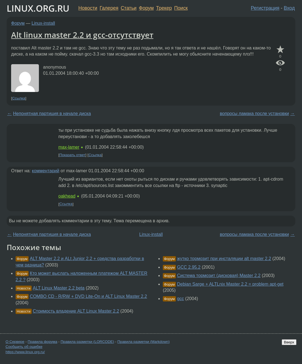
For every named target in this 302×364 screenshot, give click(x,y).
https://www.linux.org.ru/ (25, 352)
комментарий (45, 170)
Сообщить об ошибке (24, 347)
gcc (180, 298)
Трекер (164, 8)
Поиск (181, 8)
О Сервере (15, 342)
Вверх (289, 342)
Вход (289, 8)
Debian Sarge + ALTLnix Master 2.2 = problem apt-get (230, 284)
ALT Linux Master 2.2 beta (58, 288)
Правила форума (43, 342)
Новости (87, 8)
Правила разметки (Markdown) (143, 342)
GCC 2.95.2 (188, 267)
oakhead (66, 196)
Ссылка (18, 98)
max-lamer (68, 147)
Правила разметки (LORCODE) (87, 342)
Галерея (109, 8)
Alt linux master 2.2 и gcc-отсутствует (82, 34)
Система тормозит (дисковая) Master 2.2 (219, 275)
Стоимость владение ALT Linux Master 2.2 (76, 311)
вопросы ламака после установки (254, 113)
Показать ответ (72, 155)
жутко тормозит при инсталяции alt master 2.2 (224, 258)
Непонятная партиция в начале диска (52, 113)
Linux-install (43, 23)
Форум (146, 8)
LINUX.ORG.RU (38, 8)
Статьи (128, 8)
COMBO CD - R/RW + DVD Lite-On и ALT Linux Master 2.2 (88, 296)
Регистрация (265, 8)
